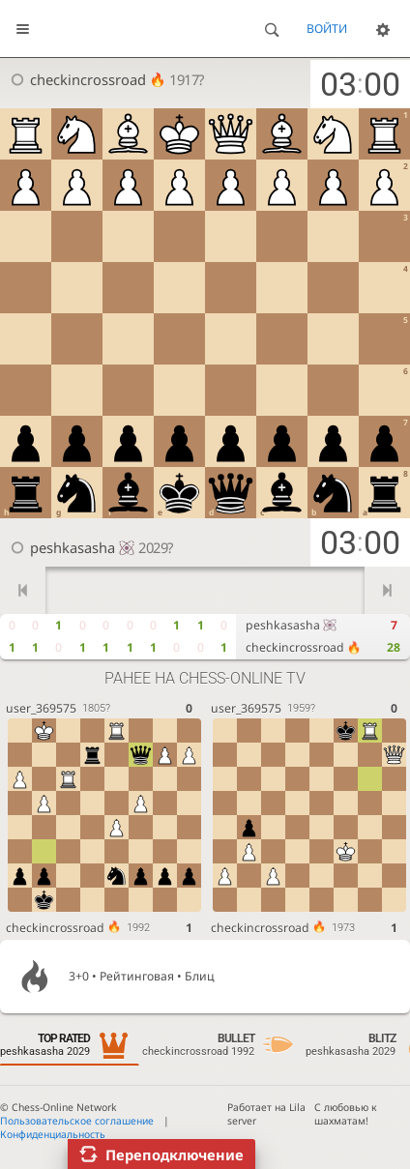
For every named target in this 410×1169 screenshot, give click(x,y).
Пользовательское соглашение (77, 1120)
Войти (327, 28)
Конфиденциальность (52, 1134)
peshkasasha (82, 547)
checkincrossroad (97, 79)
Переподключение (174, 1154)
